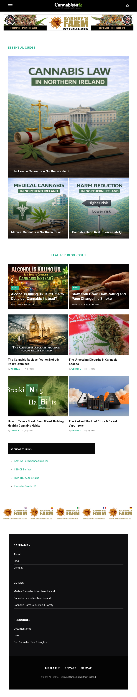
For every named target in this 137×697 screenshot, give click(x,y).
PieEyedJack (78, 304)
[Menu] (10, 6)
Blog (14, 288)
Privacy (70, 668)
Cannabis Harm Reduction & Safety (97, 232)
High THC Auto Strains (26, 477)
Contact (18, 567)
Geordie (15, 431)
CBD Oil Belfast (22, 469)
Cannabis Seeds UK (25, 486)
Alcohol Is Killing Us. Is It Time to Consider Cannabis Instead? (37, 296)
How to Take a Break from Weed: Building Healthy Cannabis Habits (36, 423)
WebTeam (16, 304)
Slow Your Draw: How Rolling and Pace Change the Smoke (99, 296)
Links (16, 635)
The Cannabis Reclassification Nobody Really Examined (33, 362)
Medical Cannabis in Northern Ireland (37, 232)
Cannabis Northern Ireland (82, 677)
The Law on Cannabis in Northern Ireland (40, 171)
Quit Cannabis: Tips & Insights (30, 642)
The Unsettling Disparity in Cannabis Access (93, 362)
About (17, 554)
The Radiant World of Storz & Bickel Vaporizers (93, 423)
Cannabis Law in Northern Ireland (32, 598)
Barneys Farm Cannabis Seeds (31, 461)
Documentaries (22, 628)
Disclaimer (52, 668)
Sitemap (86, 668)
